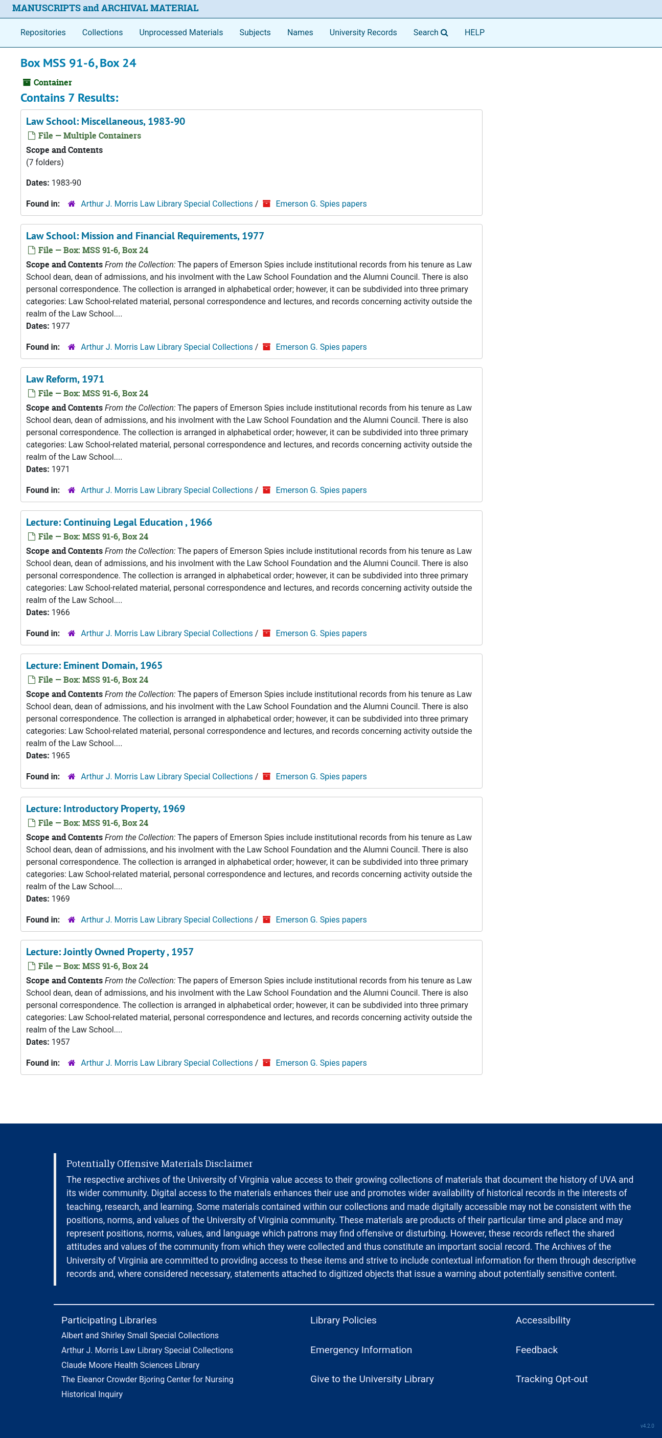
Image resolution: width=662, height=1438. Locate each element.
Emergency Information (361, 1350)
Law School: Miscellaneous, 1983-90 (105, 121)
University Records (363, 32)
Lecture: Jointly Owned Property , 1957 (110, 951)
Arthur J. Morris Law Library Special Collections (167, 204)
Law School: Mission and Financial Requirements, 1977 (145, 235)
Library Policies (343, 1320)
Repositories (43, 32)
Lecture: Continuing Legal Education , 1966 (119, 522)
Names (300, 32)
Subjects (254, 32)
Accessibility (543, 1320)
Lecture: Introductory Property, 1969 (105, 808)
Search (433, 31)
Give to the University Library (372, 1379)
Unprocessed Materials (181, 32)
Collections (102, 32)
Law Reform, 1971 (65, 379)
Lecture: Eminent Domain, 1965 (94, 665)
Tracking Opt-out (552, 1379)
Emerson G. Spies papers (321, 204)
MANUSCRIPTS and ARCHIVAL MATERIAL (105, 8)
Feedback (537, 1350)
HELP (475, 32)
